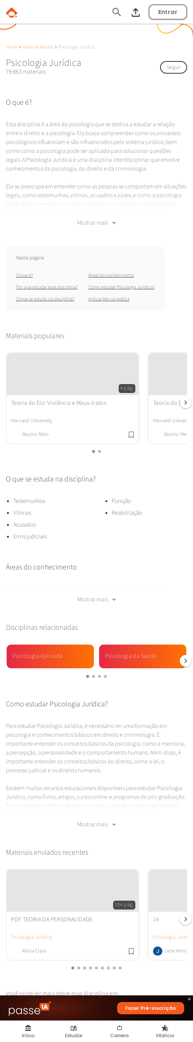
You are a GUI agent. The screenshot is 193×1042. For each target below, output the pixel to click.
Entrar (167, 12)
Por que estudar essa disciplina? (47, 287)
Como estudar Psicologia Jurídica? (121, 287)
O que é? (24, 275)
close (189, 1000)
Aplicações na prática (108, 299)
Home (11, 47)
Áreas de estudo (38, 47)
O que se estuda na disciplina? (45, 299)
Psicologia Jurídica (32, 937)
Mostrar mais (96, 223)
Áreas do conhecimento (111, 275)
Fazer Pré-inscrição (150, 1008)
